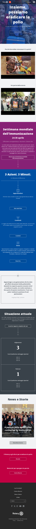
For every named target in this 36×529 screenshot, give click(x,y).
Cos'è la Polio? (18, 32)
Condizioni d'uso (20, 520)
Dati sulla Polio (18, 208)
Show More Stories (18, 443)
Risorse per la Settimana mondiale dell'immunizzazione (18, 157)
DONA (29, 2)
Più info (18, 459)
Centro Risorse (18, 473)
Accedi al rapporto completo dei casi (18, 326)
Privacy (14, 520)
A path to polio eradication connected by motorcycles (18, 428)
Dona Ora (18, 261)
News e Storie (18, 494)
